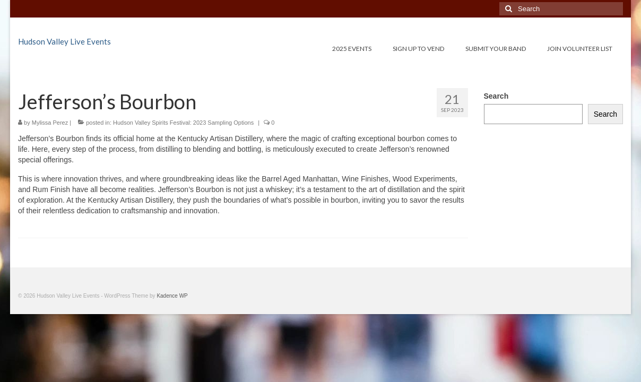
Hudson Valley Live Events (64, 41)
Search (496, 96)
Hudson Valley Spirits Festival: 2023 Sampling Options (183, 122)
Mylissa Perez (50, 122)
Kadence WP (172, 296)
